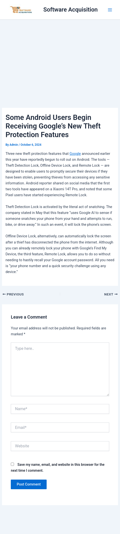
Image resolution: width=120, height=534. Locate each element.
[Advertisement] (60, 56)
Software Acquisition (70, 9)
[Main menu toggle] (110, 10)
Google (75, 153)
